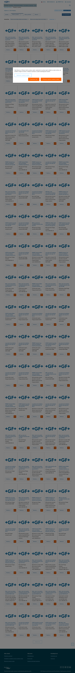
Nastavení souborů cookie (23, 75)
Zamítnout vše (33, 79)
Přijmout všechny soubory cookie (51, 79)
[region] (38, 75)
